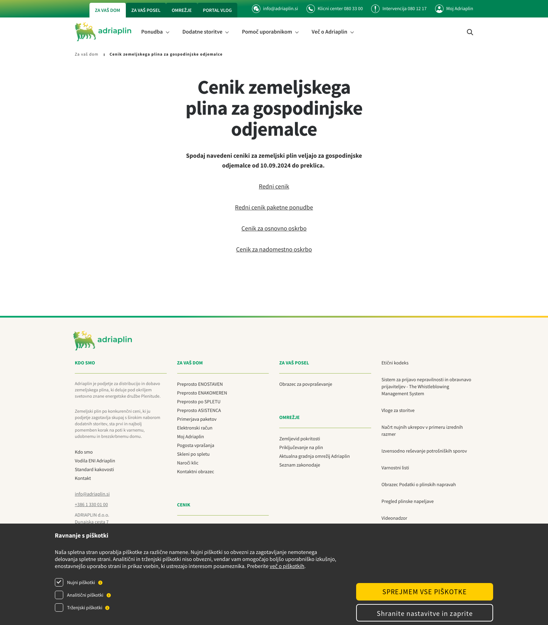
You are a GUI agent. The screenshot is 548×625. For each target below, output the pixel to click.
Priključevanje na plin (301, 447)
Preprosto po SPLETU (199, 401)
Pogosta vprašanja (195, 445)
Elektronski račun (195, 428)
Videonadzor (395, 518)
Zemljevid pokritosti (299, 438)
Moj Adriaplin (459, 8)
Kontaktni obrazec (195, 471)
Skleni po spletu (193, 454)
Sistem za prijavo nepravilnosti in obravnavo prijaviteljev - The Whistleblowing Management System (426, 386)
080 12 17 (417, 8)
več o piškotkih (287, 566)
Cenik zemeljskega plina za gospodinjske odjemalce (166, 54)
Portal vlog (217, 10)
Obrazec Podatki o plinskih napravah (419, 484)
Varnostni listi (395, 467)
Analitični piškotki (85, 595)
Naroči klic (188, 463)
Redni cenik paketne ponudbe (274, 207)
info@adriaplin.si (275, 8)
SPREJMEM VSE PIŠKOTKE (424, 591)
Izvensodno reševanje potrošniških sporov (424, 451)
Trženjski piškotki (84, 607)
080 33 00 (353, 8)
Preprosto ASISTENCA (199, 410)
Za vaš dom (107, 10)
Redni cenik (274, 186)
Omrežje (182, 10)
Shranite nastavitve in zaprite (425, 613)
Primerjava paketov (197, 419)
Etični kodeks (395, 363)
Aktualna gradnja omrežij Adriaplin (314, 456)
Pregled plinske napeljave (408, 501)
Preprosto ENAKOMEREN (202, 393)
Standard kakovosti (94, 469)
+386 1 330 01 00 (91, 504)
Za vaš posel (145, 10)
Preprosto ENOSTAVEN (200, 384)
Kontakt (83, 478)
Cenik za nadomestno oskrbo (274, 249)
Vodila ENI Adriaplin (95, 460)
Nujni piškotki (81, 582)
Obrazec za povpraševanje (305, 384)
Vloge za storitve (398, 410)
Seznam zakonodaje (299, 465)
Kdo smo (84, 452)
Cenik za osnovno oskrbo (274, 228)
